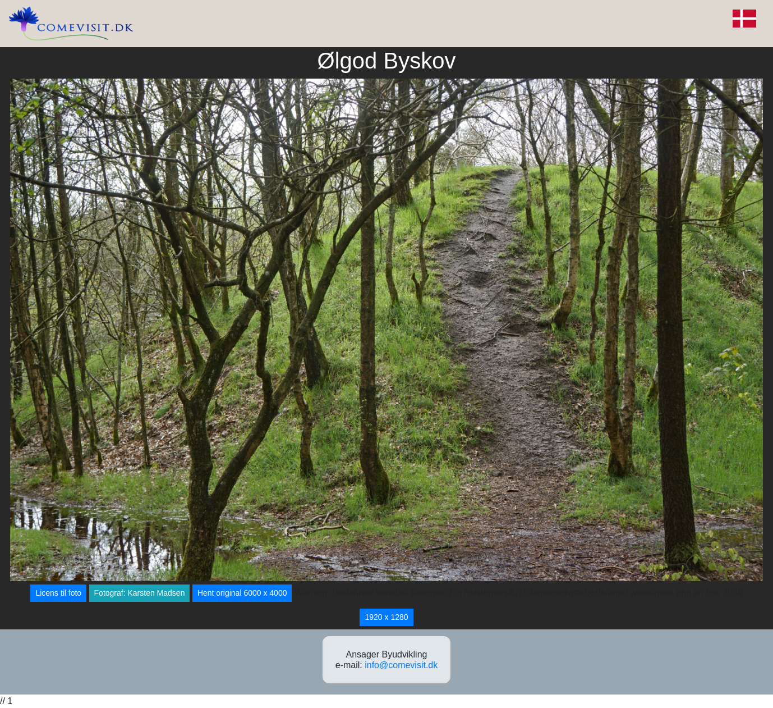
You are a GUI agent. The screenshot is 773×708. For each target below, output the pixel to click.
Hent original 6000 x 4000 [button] (242, 592)
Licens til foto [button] (58, 592)
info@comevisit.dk (401, 665)
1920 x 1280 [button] (386, 617)
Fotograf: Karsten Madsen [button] (139, 592)
